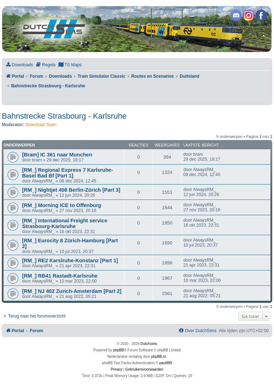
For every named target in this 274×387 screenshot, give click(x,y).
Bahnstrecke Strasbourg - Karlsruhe (64, 116)
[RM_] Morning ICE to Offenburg (61, 205)
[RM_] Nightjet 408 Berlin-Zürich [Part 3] (71, 190)
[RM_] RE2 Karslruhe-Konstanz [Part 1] (70, 260)
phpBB (118, 350)
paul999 (165, 363)
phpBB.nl (158, 356)
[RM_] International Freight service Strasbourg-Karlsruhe (64, 223)
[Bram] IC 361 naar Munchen (57, 155)
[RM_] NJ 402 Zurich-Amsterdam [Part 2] (71, 291)
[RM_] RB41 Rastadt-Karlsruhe (59, 276)
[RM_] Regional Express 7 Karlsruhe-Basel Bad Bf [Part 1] (67, 173)
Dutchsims (149, 344)
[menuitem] (19, 65)
